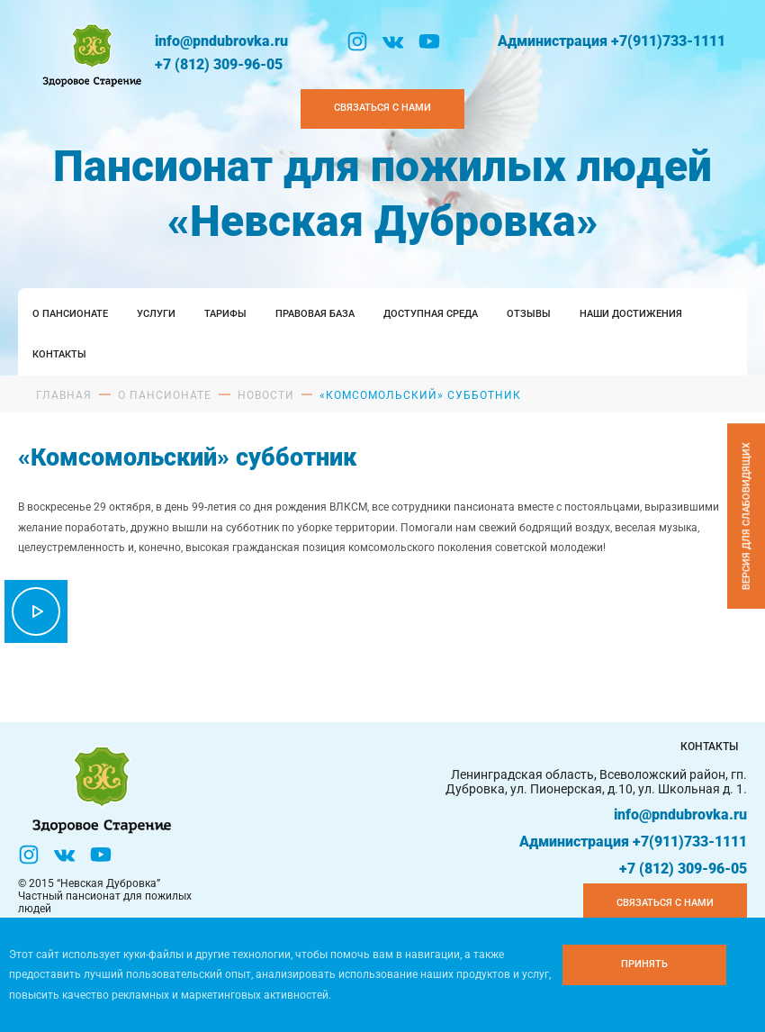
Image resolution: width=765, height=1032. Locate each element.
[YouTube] (429, 41)
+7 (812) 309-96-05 (219, 64)
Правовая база (315, 314)
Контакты (59, 354)
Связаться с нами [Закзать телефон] (382, 107)
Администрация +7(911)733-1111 (611, 41)
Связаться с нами (665, 903)
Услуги (156, 314)
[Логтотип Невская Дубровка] (90, 52)
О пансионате (70, 314)
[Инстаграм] (357, 41)
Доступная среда (430, 314)
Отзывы (529, 314)
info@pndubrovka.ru (221, 41)
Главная (64, 395)
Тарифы (225, 314)
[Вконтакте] (393, 41)
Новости (266, 395)
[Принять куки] (644, 965)
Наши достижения (631, 314)
